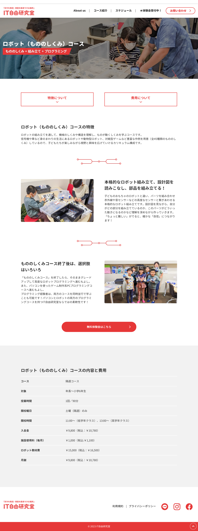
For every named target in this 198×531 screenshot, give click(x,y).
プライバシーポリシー (142, 506)
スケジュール (123, 10)
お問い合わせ (180, 11)
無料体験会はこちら (99, 327)
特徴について (57, 98)
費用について (140, 98)
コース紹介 (100, 10)
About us (80, 10)
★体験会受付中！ (151, 10)
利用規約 (117, 506)
